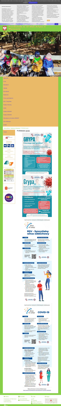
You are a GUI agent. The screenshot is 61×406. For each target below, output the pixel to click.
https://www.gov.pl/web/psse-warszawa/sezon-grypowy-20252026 (37, 390)
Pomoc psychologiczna (8, 98)
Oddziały (5, 88)
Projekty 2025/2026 (7, 114)
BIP (32, 398)
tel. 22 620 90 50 (22, 398)
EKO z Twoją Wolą (7, 101)
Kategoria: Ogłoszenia (15, 128)
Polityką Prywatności (27, 0)
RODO (4, 108)
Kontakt (5, 124)
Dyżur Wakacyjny (7, 121)
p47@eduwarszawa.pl (23, 400)
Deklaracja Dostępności (37, 403)
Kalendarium (6, 84)
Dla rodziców (6, 91)
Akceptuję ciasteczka (33, 2)
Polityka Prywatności (36, 401)
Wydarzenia (5, 94)
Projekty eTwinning (7, 104)
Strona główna (7, 128)
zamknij (48, 20)
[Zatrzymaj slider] (30, 75)
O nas (4, 81)
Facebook (34, 400)
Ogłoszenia (5, 78)
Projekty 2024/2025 (7, 111)
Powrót (5, 131)
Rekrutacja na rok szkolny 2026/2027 (11, 118)
